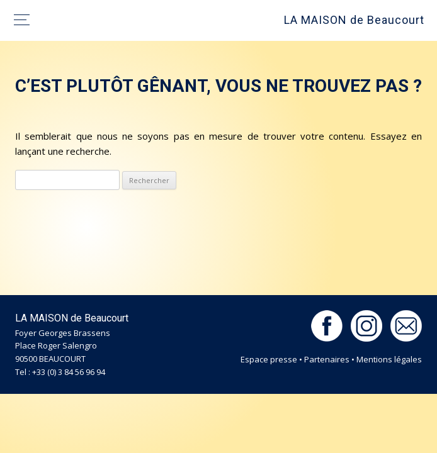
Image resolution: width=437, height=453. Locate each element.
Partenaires (326, 359)
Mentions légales (389, 359)
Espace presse (269, 359)
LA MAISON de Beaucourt (354, 19)
